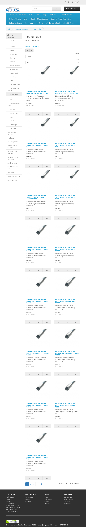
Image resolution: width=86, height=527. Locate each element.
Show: (78, 59)
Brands (47, 497)
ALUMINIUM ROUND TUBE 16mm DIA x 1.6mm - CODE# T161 (66, 197)
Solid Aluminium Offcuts (34, 23)
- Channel (11, 47)
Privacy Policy (10, 503)
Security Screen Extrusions (61, 19)
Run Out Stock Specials (39, 19)
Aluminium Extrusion (13, 507)
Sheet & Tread (68, 23)
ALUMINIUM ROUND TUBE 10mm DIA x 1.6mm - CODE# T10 (37, 145)
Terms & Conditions (12, 505)
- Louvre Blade (12, 73)
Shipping (9, 501)
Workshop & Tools (53, 23)
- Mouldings (11, 77)
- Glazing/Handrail (13, 66)
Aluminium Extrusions (17, 15)
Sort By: (77, 53)
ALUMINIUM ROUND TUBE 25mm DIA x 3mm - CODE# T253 (65, 405)
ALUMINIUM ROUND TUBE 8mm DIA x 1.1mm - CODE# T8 (66, 92)
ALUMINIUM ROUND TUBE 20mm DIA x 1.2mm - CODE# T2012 (66, 249)
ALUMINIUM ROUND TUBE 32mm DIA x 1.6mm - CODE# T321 (37, 457)
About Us (9, 499)
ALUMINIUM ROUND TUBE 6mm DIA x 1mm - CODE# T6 (37, 92)
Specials (47, 503)
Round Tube (37, 29)
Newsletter (67, 503)
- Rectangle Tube (13, 84)
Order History (68, 499)
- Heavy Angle (12, 69)
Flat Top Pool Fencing (37, 15)
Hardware (52, 15)
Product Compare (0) (32, 46)
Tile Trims (10, 173)
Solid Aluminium (15, 23)
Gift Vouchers (49, 499)
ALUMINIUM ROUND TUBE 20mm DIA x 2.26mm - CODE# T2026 (66, 301)
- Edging (10, 50)
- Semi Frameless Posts (13, 105)
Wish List (67, 501)
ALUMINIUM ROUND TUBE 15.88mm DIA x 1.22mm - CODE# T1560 (36, 197)
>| (41, 484)
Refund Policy (10, 497)
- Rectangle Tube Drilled (13, 89)
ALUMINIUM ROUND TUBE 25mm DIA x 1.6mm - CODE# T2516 (37, 405)
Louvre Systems (65, 15)
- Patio (10, 81)
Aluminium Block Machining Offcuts (12, 510)
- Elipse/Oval (12, 54)
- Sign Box (11, 109)
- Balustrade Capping (12, 42)
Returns (28, 499)
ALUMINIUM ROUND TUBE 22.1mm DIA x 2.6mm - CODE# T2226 (37, 353)
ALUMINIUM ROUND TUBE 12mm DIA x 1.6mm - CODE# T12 (66, 145)
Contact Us (29, 497)
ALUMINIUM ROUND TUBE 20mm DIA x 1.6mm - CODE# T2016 (37, 301)
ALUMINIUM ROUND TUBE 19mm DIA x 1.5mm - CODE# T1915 (37, 249)
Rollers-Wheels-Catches (18, 19)
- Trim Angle (12, 125)
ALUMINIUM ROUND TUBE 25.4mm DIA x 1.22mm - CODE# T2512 (67, 353)
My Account (68, 497)
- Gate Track (12, 62)
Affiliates (47, 501)
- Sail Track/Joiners (11, 99)
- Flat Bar (11, 58)
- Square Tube (12, 113)
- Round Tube (12, 94)
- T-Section (11, 121)
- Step (10, 117)
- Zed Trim (11, 128)
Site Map (28, 501)
